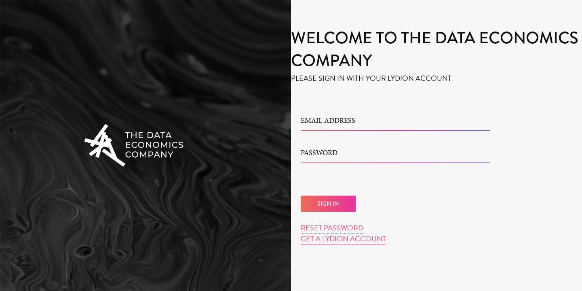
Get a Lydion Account (343, 238)
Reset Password (332, 227)
